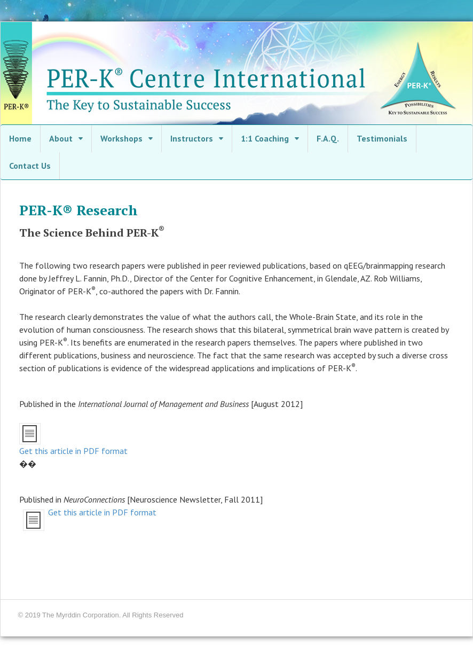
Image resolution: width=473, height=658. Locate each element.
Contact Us (30, 165)
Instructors (191, 138)
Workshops (121, 138)
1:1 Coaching (265, 138)
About (61, 138)
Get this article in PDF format (73, 450)
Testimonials (382, 138)
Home (20, 138)
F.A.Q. (328, 138)
